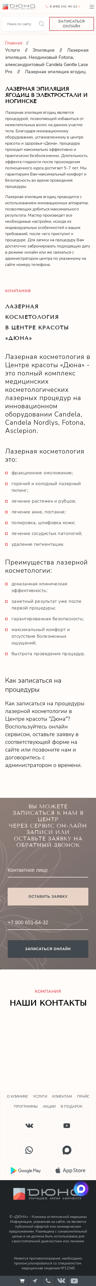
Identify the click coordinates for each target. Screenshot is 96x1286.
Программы (26, 1106)
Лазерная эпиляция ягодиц (55, 72)
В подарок (71, 1106)
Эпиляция (44, 50)
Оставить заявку (48, 896)
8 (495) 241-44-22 (63, 6)
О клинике (17, 1096)
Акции (49, 1106)
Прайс (83, 1096)
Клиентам (62, 1096)
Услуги (12, 50)
